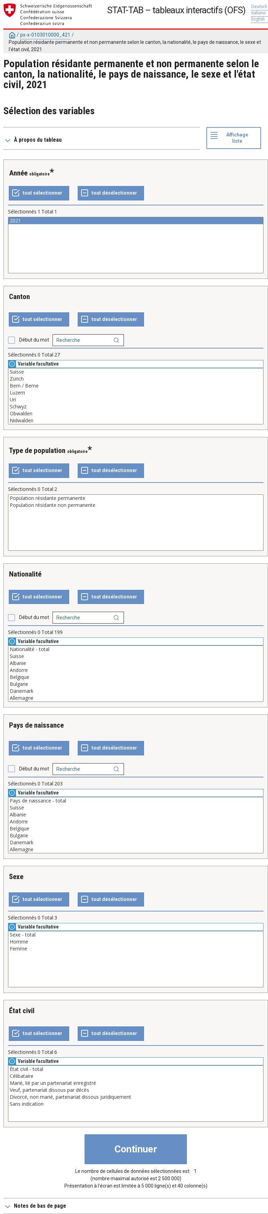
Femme (135, 948)
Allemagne (135, 698)
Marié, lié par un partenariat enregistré (135, 1083)
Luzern (135, 392)
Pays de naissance (36, 725)
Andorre (135, 670)
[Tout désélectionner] (111, 193)
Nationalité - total (135, 649)
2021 (135, 220)
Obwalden (135, 413)
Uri (135, 399)
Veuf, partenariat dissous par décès (135, 1090)
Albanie (135, 663)
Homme (135, 941)
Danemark (135, 691)
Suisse (135, 371)
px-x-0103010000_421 (45, 35)
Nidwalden (135, 420)
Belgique (135, 677)
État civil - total (135, 1069)
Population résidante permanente (135, 498)
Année (18, 173)
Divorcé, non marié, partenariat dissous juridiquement (135, 1097)
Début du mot (34, 340)
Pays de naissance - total (135, 800)
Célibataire (135, 1076)
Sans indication (135, 1104)
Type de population (37, 450)
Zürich (135, 378)
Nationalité (25, 574)
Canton (19, 296)
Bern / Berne (135, 385)
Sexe (16, 876)
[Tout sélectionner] (39, 193)
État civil (21, 1011)
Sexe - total (135, 934)
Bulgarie (135, 684)
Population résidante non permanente (135, 505)
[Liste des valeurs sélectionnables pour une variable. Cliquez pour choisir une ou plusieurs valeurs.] (135, 245)
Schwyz (135, 406)
